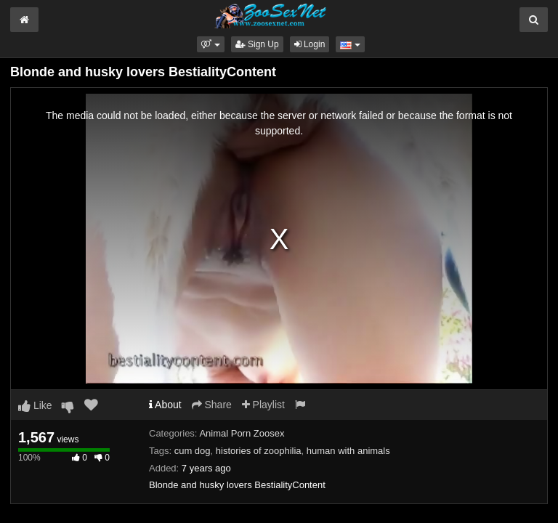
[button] (210, 44)
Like (35, 405)
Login (310, 44)
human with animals (348, 450)
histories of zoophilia (259, 450)
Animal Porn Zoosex (241, 433)
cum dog (192, 450)
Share (212, 404)
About (165, 404)
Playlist (263, 404)
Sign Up (257, 44)
